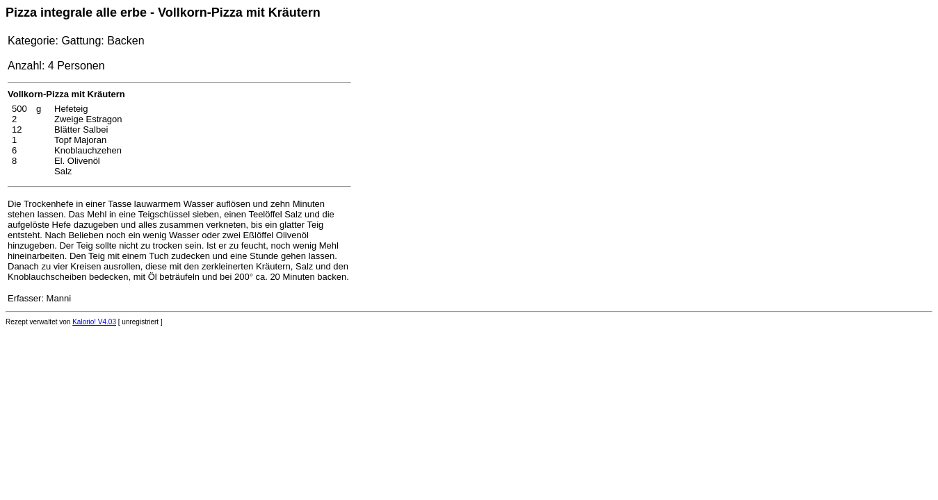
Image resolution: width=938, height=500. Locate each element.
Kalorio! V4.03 (94, 322)
